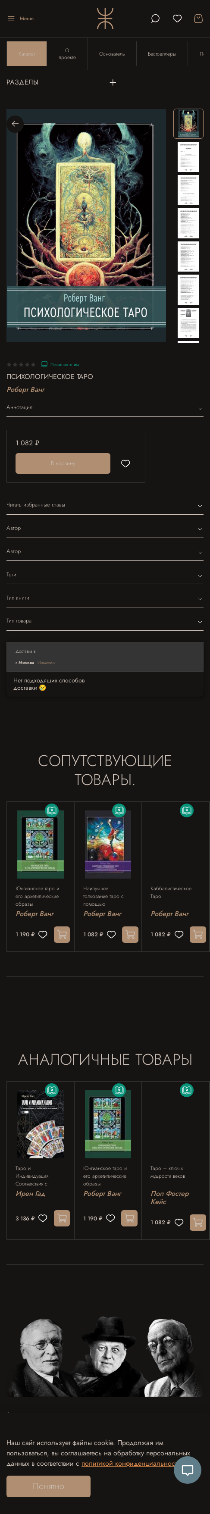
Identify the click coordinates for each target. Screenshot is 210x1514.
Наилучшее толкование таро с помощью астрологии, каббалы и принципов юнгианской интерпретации (107, 898)
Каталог (27, 54)
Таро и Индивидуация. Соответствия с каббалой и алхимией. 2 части (40, 1178)
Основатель (112, 54)
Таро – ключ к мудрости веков (167, 1174)
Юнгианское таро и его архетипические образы (37, 898)
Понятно (48, 1486)
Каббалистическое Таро (170, 894)
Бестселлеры (163, 54)
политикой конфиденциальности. (132, 1463)
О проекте (67, 54)
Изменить (47, 663)
